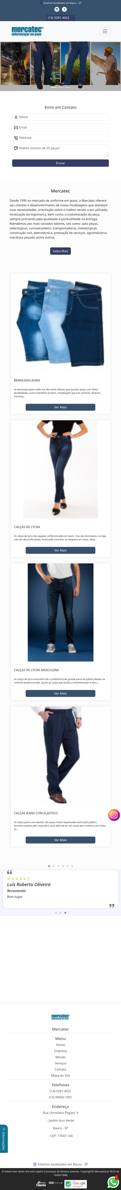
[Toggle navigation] (105, 31)
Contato (60, 1069)
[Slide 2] (67, 87)
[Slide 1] (60, 87)
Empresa (60, 1051)
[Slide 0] (54, 87)
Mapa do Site (60, 1075)
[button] (49, 866)
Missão (60, 1057)
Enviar (60, 163)
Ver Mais (60, 407)
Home (60, 1045)
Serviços (61, 1063)
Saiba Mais (60, 251)
